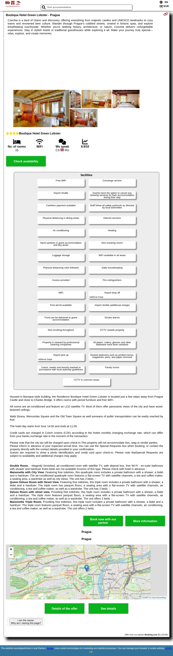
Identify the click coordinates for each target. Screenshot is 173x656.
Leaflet (145, 597)
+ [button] (11, 549)
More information (145, 521)
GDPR (169, 648)
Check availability (26, 161)
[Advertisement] (86, 62)
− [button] (11, 555)
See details (108, 608)
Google (50, 648)
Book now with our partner (103, 521)
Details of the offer (64, 608)
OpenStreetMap (159, 597)
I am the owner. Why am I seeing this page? (26, 621)
